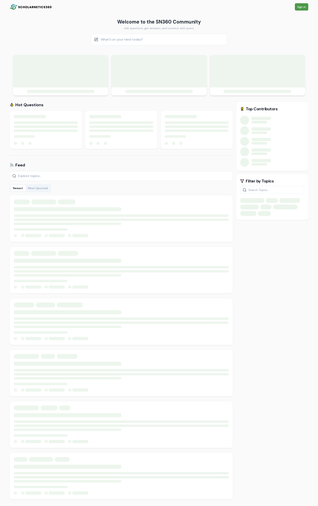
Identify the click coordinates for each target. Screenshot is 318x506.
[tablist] (30, 188)
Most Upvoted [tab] (38, 188)
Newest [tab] (18, 188)
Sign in (301, 7)
